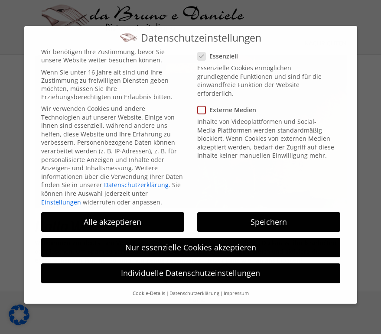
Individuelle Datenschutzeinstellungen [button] (190, 265)
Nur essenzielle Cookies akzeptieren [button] (190, 240)
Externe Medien (229, 102)
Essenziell (220, 49)
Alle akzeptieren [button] (112, 214)
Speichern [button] (269, 214)
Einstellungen (61, 195)
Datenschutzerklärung (136, 178)
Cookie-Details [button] (149, 286)
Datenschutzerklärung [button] (194, 286)
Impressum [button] (236, 286)
